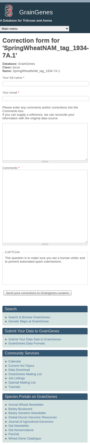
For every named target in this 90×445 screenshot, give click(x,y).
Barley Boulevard (20, 409)
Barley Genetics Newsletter (27, 413)
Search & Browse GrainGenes (29, 317)
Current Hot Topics (21, 365)
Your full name (13, 77)
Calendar (14, 361)
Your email (10, 92)
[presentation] (41, 272)
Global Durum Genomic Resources (32, 417)
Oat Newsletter (18, 425)
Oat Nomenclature (21, 430)
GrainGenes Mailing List (25, 374)
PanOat (13, 434)
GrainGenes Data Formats (26, 343)
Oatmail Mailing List (22, 382)
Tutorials (14, 387)
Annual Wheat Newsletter (26, 404)
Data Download (19, 370)
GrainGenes (36, 12)
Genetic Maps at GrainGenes (28, 321)
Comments (11, 168)
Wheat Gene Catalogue (24, 438)
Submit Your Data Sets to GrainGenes (34, 339)
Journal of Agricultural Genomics (30, 421)
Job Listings (16, 378)
